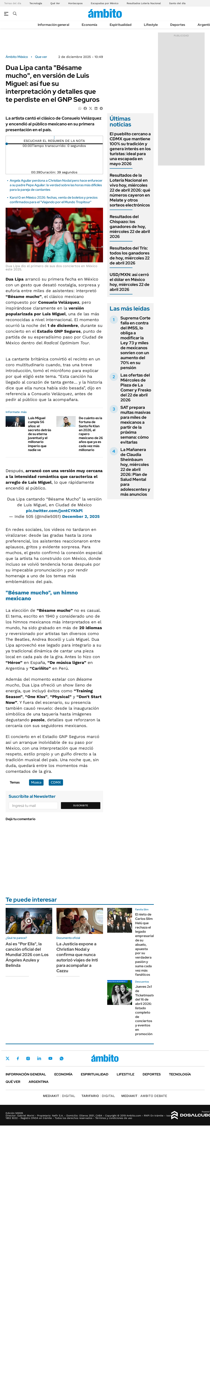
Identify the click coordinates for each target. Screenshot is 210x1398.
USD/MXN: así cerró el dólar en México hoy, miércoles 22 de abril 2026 (129, 282)
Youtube (50, 1058)
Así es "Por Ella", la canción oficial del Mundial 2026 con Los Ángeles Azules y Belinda (27, 954)
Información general (53, 25)
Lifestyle (151, 25)
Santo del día (177, 3)
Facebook (18, 1058)
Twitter (8, 1058)
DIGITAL (59, 1096)
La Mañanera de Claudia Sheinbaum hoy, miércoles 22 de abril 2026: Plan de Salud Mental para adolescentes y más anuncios (135, 472)
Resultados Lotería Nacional (144, 3)
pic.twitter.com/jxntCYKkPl (54, 510)
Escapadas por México (104, 3)
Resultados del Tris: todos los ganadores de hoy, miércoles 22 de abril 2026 (129, 255)
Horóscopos (75, 3)
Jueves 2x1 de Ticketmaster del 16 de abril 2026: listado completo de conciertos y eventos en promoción (145, 1010)
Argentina (39, 1082)
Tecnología (35, 3)
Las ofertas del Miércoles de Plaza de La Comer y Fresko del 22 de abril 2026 (135, 387)
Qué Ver (55, 3)
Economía (89, 25)
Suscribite (80, 805)
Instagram (28, 1058)
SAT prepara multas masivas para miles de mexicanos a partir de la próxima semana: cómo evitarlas (135, 425)
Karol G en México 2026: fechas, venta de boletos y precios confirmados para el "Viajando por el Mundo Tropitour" (53, 199)
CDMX (56, 782)
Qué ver (13, 1082)
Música (36, 782)
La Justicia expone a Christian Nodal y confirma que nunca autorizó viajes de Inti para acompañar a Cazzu (77, 957)
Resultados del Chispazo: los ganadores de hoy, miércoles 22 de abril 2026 (130, 226)
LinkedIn (39, 1058)
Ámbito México (17, 57)
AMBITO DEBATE (144, 1096)
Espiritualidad (120, 25)
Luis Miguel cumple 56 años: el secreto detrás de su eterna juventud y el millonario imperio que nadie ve (39, 434)
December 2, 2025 (81, 516)
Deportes (177, 25)
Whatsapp (61, 1058)
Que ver (41, 57)
